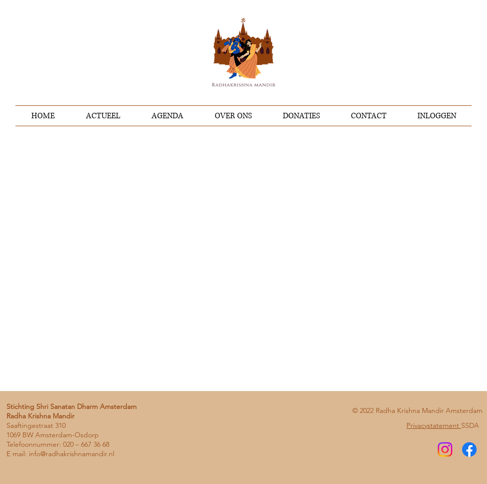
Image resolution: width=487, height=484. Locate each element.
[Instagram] (445, 449)
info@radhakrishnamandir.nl (71, 453)
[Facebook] (469, 449)
